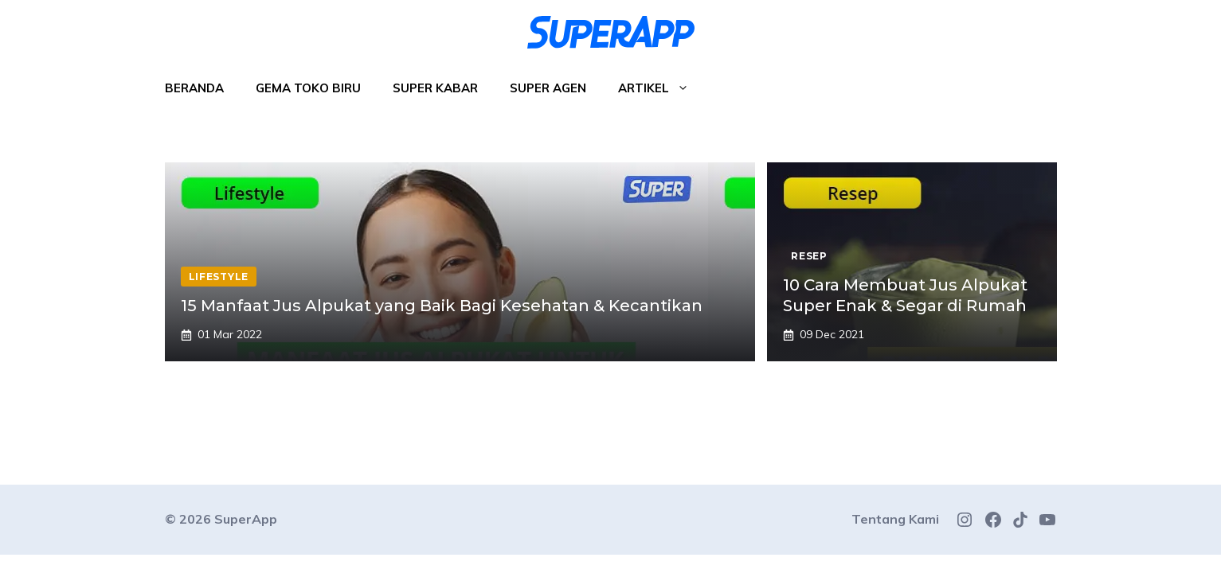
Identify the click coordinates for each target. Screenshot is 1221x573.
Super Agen (548, 88)
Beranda (194, 88)
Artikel (661, 88)
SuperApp (245, 519)
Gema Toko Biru (308, 88)
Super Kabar (435, 88)
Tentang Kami (895, 519)
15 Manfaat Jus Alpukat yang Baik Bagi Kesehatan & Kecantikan (441, 305)
